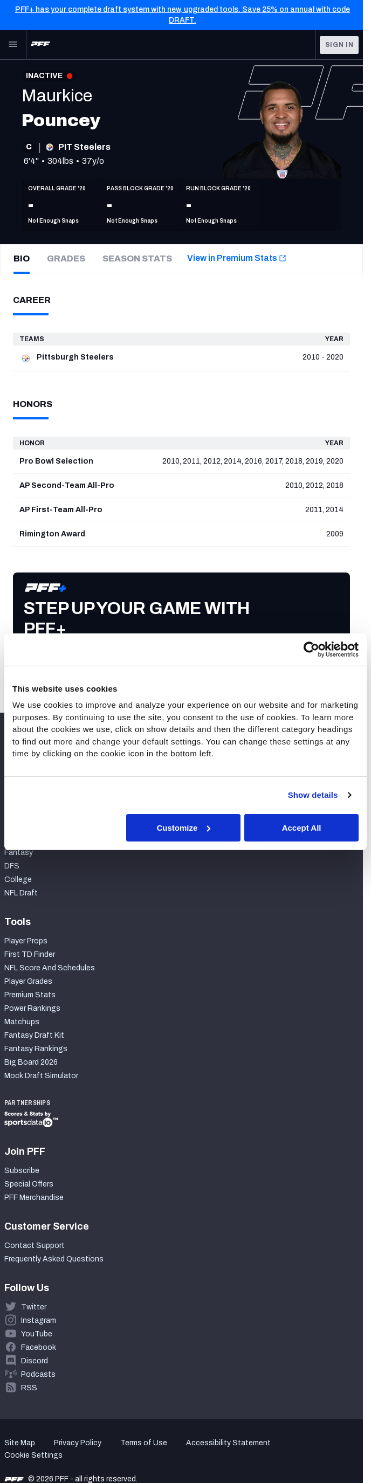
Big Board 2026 (31, 1062)
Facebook (38, 1347)
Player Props (25, 941)
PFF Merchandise (34, 1198)
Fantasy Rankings (35, 1049)
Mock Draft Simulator (41, 1076)
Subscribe (21, 1171)
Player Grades (28, 981)
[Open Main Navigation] (13, 45)
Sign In (339, 45)
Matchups (21, 1022)
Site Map (19, 1443)
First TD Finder (29, 954)
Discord (34, 1361)
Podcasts (38, 1374)
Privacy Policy (77, 1443)
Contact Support (34, 1245)
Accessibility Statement (228, 1443)
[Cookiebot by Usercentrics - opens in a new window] (311, 649)
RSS (29, 1388)
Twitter (33, 1307)
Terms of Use (143, 1443)
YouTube (36, 1334)
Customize (184, 827)
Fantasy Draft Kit (34, 1035)
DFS (11, 866)
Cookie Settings (33, 1455)
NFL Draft (21, 893)
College (18, 879)
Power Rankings (32, 1008)
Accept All (301, 827)
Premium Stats (30, 995)
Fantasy (18, 853)
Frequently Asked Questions (54, 1259)
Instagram (38, 1320)
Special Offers (28, 1184)
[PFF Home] (40, 45)
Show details (313, 794)
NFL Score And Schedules (49, 968)
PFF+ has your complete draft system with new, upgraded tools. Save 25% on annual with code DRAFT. (182, 14)
